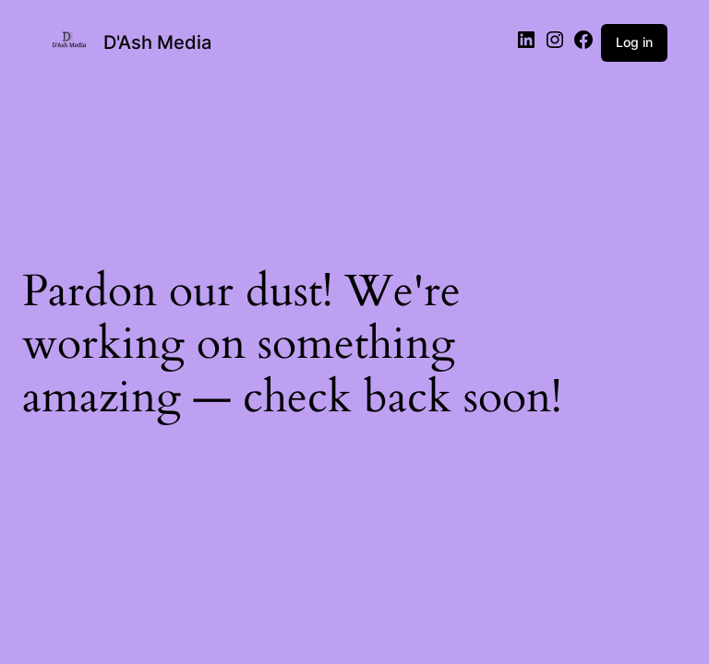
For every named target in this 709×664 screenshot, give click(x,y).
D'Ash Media (157, 42)
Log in (634, 42)
